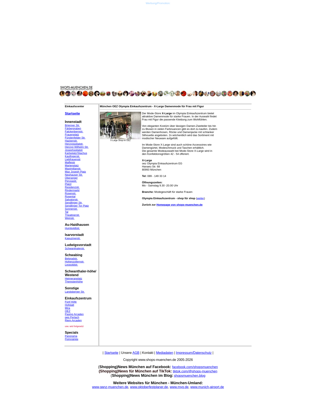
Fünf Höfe (71, 301)
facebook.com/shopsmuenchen (195, 367)
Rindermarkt (72, 190)
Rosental (70, 196)
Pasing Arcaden (74, 314)
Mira (67, 308)
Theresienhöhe (74, 281)
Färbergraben (73, 128)
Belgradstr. (71, 258)
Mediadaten (164, 352)
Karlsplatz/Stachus (76, 153)
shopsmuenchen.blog (189, 375)
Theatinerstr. (72, 215)
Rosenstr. (70, 193)
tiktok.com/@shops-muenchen (195, 371)
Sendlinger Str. (73, 202)
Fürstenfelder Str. (75, 137)
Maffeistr (70, 162)
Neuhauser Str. (74, 174)
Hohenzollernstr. (74, 261)
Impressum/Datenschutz (194, 352)
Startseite (72, 113)
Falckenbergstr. (74, 131)
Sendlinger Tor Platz (77, 205)
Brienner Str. (72, 125)
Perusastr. (71, 181)
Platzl (68, 184)
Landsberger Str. (75, 291)
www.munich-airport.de (207, 387)
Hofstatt (69, 304)
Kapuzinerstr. (73, 238)
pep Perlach (72, 317)
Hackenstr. (71, 140)
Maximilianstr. (73, 168)
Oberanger (71, 177)
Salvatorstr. (71, 199)
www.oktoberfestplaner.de (149, 387)
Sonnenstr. (71, 208)
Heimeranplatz (73, 278)
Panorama (71, 336)
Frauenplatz (72, 134)
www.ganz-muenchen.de (110, 387)
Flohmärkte (71, 339)
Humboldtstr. (72, 228)
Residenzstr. (72, 187)
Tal (66, 211)
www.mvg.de (179, 387)
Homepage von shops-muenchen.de (179, 204)
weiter (200, 198)
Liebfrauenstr (73, 159)
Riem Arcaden (73, 320)
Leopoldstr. (71, 264)
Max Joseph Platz (75, 171)
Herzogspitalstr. (74, 143)
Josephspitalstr (74, 150)
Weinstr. (70, 218)
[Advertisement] (158, 33)
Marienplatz (72, 165)
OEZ (67, 311)
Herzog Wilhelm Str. (77, 146)
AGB (135, 352)
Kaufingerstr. (72, 156)
